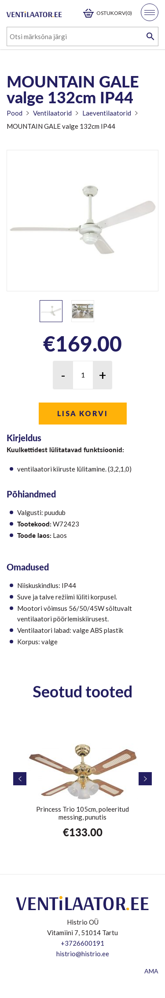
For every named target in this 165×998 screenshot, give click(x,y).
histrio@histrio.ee (82, 954)
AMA (151, 971)
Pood (14, 113)
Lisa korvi (82, 413)
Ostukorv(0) (114, 13)
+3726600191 (82, 943)
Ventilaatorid (52, 113)
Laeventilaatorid (106, 113)
